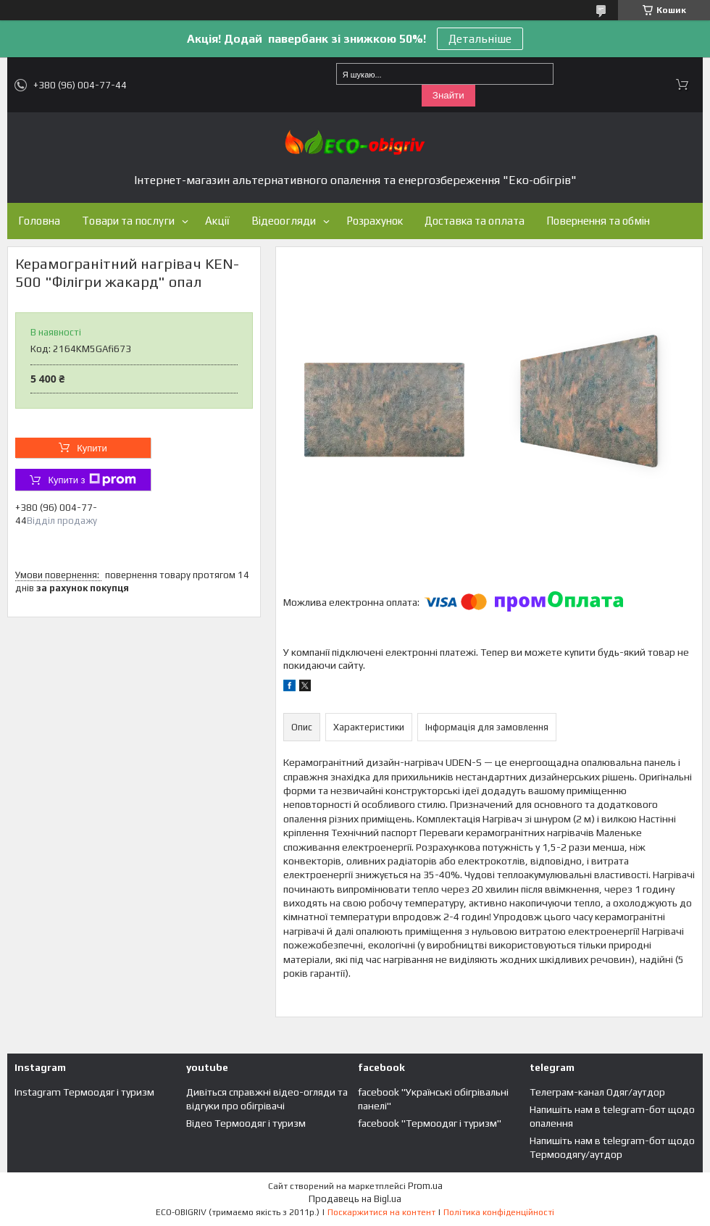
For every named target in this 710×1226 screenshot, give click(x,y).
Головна (39, 220)
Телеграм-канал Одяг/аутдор (597, 1092)
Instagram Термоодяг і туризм (84, 1092)
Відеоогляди (283, 220)
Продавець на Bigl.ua (355, 1198)
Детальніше (479, 39)
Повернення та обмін (598, 220)
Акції (217, 220)
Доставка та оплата (475, 220)
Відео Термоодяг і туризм (246, 1123)
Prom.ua (425, 1185)
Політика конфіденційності (498, 1212)
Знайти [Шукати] (448, 95)
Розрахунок (374, 220)
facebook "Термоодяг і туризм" (429, 1123)
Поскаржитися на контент (381, 1212)
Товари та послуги (128, 220)
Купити (92, 448)
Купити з (91, 479)
